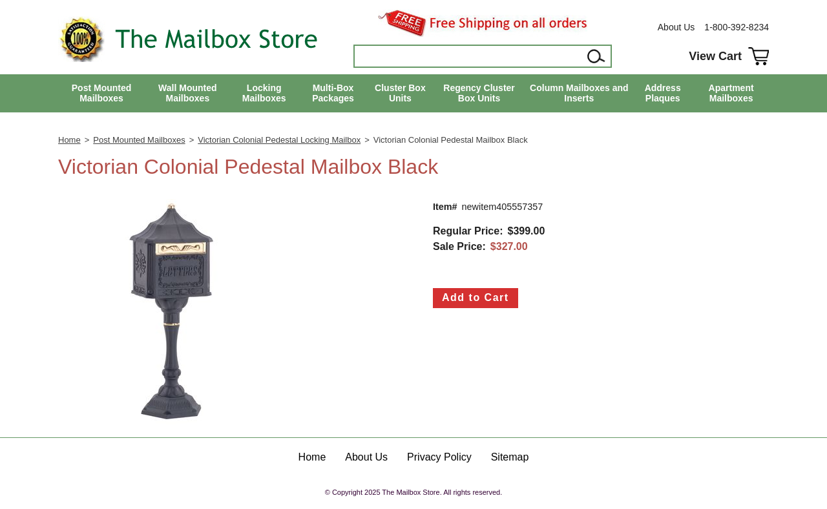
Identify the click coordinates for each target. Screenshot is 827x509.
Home (69, 140)
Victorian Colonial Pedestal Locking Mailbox (279, 140)
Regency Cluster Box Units (478, 93)
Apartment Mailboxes (731, 93)
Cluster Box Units (400, 93)
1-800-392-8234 (736, 27)
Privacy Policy (439, 457)
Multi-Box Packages (333, 93)
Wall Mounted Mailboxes (187, 93)
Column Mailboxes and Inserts (579, 93)
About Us (676, 27)
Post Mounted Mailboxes (102, 93)
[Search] (469, 56)
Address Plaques (663, 93)
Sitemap (510, 457)
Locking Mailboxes (264, 93)
